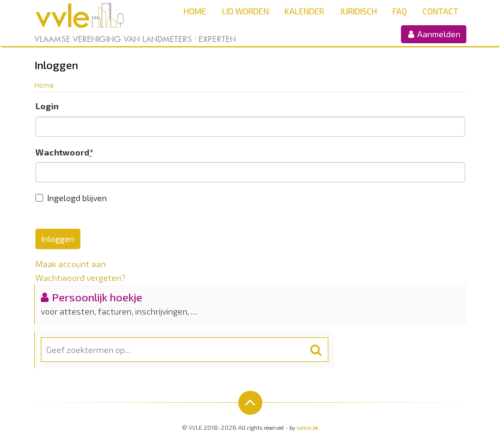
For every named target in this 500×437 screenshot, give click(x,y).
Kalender (304, 11)
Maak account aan (70, 264)
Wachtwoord (64, 152)
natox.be (307, 427)
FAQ (400, 11)
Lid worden (245, 11)
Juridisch (358, 11)
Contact (441, 11)
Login (47, 106)
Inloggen (57, 239)
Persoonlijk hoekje (97, 297)
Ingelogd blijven (71, 198)
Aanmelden (433, 34)
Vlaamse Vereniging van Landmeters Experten (135, 39)
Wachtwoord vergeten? (80, 278)
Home (195, 11)
